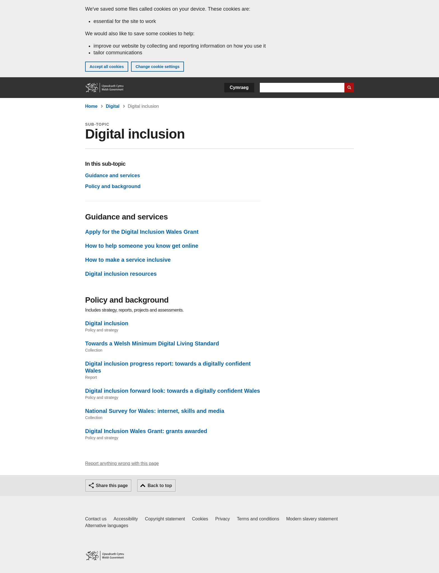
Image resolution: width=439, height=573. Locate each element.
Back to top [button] (160, 485)
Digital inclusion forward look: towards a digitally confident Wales (172, 391)
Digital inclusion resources (121, 274)
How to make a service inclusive (128, 260)
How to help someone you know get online (141, 246)
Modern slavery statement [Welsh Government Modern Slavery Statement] (312, 518)
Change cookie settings (157, 66)
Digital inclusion (106, 323)
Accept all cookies (107, 66)
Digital (113, 106)
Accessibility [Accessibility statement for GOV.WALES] (125, 518)
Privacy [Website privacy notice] (222, 518)
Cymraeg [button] (239, 87)
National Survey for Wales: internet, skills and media (154, 411)
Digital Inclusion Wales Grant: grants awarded (146, 431)
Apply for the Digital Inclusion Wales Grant (142, 232)
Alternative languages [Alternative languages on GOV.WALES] (106, 525)
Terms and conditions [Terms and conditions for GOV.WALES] (258, 518)
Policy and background (113, 186)
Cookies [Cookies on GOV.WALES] (200, 518)
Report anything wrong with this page (122, 463)
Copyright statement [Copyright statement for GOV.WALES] (165, 518)
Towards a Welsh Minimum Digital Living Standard (152, 343)
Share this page (112, 485)
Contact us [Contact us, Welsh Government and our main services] (95, 518)
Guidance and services (112, 175)
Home (91, 106)
